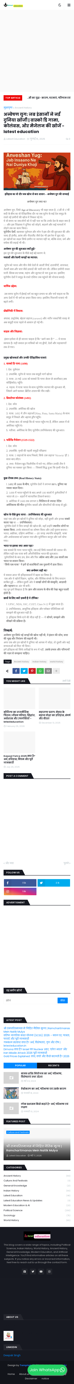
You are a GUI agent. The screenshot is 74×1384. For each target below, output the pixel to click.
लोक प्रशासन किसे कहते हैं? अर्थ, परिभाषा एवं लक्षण (44, 1106)
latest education (37, 1196)
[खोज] (31, 1000)
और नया (9, 863)
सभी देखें (66, 680)
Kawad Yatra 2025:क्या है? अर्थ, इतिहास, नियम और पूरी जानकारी (19, 759)
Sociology (37, 1215)
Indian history (39, 661)
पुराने (66, 863)
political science (37, 1210)
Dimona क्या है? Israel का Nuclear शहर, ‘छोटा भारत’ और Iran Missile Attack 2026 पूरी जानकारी (35, 1051)
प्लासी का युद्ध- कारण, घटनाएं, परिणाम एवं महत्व (47, 98)
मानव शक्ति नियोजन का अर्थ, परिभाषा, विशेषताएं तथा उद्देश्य (41, 1075)
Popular (20, 1065)
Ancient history (23, 107)
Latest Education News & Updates (37, 1201)
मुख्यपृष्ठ (8, 107)
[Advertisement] (37, 51)
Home (11, 1374)
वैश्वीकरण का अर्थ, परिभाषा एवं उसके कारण (43, 1088)
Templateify (28, 1365)
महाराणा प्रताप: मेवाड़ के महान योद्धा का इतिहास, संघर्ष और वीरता (54, 715)
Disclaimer (31, 1378)
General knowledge (37, 1186)
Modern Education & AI (37, 1205)
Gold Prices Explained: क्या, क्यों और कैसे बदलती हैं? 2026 (36, 1056)
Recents (53, 1065)
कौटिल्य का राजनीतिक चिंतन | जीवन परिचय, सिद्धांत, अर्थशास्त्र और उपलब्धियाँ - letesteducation (19, 717)
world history (56, 661)
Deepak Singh (12, 1355)
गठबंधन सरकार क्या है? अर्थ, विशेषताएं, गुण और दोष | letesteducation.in (32, 1044)
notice (45, 1378)
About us (24, 1374)
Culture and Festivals (37, 1181)
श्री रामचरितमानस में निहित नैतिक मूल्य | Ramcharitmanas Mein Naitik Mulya (37, 1030)
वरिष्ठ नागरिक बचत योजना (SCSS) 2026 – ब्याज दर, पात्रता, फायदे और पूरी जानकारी (37, 1037)
